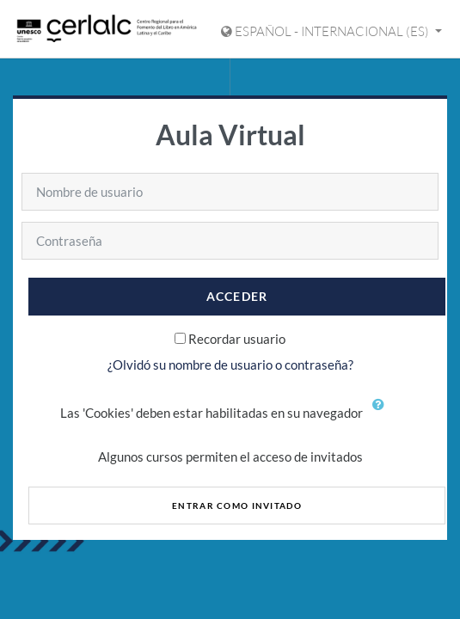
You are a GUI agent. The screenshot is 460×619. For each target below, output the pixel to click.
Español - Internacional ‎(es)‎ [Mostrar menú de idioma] (326, 31)
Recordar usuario (236, 338)
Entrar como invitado (237, 505)
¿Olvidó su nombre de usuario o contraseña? (230, 364)
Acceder (237, 296)
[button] (382, 414)
